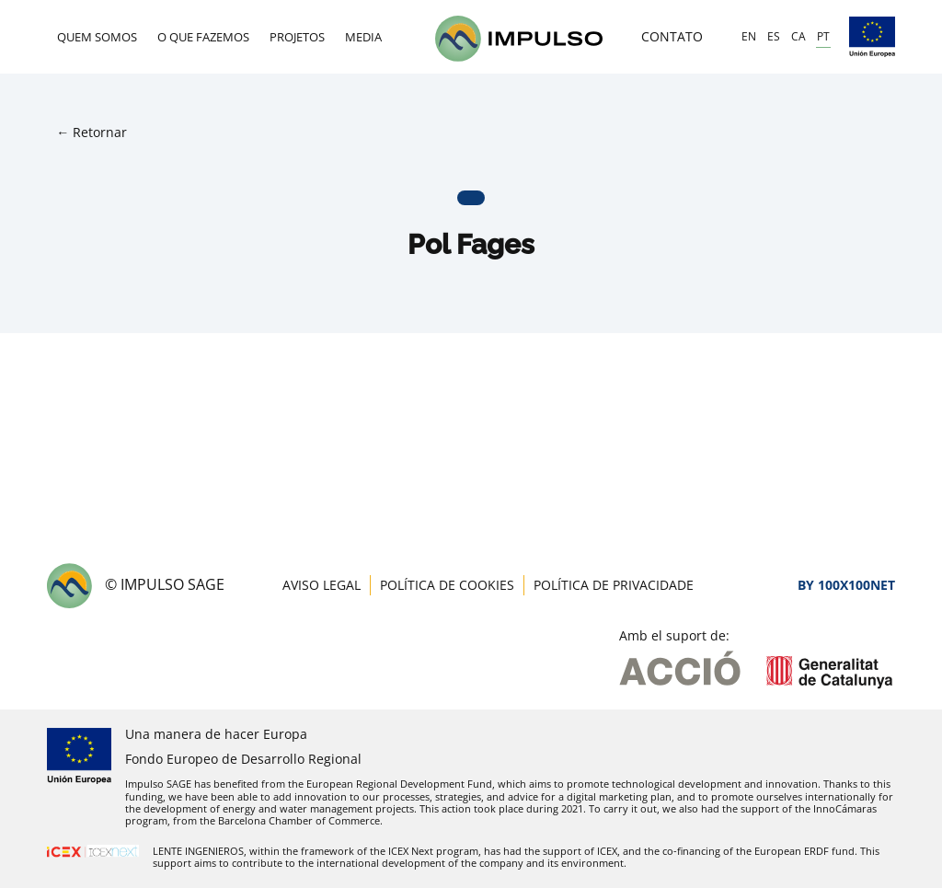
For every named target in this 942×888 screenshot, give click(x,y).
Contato (672, 36)
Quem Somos (97, 37)
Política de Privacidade (614, 585)
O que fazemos (203, 37)
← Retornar (91, 132)
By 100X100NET (846, 585)
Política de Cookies (447, 585)
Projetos (297, 37)
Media (363, 37)
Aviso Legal (321, 585)
